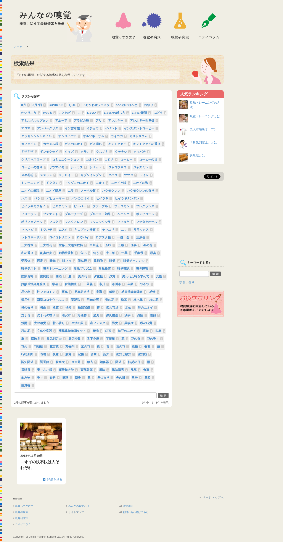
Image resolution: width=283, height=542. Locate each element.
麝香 (80, 377)
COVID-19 (57, 105)
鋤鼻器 (106, 362)
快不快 (146, 284)
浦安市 (68, 315)
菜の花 (87, 346)
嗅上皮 (68, 260)
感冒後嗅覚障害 (133, 292)
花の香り (155, 338)
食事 (148, 370)
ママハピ (29, 229)
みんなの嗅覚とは (78, 506)
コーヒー (128, 159)
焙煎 (155, 315)
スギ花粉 (29, 175)
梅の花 (155, 299)
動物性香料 (68, 253)
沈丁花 (27, 315)
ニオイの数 (142, 183)
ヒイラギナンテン (129, 198)
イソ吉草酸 (74, 128)
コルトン (94, 159)
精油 (98, 331)
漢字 (129, 315)
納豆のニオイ (129, 331)
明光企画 (95, 299)
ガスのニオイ (76, 144)
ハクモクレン (113, 190)
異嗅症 (130, 323)
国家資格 (29, 276)
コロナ (111, 159)
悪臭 (67, 292)
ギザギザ (29, 151)
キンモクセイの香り (148, 144)
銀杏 (92, 362)
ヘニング (125, 214)
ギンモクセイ (51, 151)
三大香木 (29, 245)
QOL (74, 105)
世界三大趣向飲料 (73, 245)
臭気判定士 (56, 338)
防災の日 (136, 362)
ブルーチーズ (76, 214)
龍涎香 (27, 385)
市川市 (118, 284)
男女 (117, 323)
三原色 (142, 237)
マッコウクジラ (102, 222)
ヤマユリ (110, 229)
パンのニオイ (82, 198)
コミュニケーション (67, 159)
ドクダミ (54, 183)
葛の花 (122, 346)
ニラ (73, 190)
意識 (101, 292)
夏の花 (84, 276)
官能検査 (73, 284)
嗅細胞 (100, 260)
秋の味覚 (148, 323)
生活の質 (79, 323)
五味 (110, 245)
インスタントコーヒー (141, 128)
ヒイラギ (104, 198)
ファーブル (102, 206)
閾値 (120, 362)
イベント (113, 128)
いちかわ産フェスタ (98, 105)
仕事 (135, 245)
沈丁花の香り (48, 315)
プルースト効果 (102, 214)
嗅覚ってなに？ (123, 26)
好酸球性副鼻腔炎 (35, 284)
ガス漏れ (98, 144)
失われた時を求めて (137, 276)
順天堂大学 (68, 370)
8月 (25, 105)
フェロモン (123, 206)
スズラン (48, 175)
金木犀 (77, 362)
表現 (45, 354)
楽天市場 (114, 307)
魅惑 (67, 377)
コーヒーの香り (33, 167)
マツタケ (125, 222)
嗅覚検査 (107, 268)
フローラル (30, 214)
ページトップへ (213, 497)
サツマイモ (58, 167)
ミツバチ (48, 229)
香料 (54, 377)
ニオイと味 (120, 183)
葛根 (137, 346)
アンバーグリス (49, 128)
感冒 (114, 292)
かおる (49, 112)
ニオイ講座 (55, 190)
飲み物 (27, 377)
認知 (108, 354)
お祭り (150, 105)
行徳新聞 (29, 354)
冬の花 (149, 245)
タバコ (114, 175)
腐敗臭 (37, 338)
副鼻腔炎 (48, 253)
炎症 (142, 315)
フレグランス (147, 206)
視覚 (58, 354)
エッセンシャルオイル (38, 136)
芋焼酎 (112, 338)
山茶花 (90, 284)
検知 (70, 307)
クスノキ (104, 151)
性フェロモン (48, 292)
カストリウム (140, 136)
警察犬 (62, 362)
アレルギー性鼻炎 (144, 120)
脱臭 (160, 331)
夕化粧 (100, 276)
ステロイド (68, 175)
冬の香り (29, 253)
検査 (58, 307)
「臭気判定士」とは (203, 142)
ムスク (65, 229)
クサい (86, 151)
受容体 (27, 260)
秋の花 (27, 331)
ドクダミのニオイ (79, 183)
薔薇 (149, 346)
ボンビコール (147, 214)
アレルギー (117, 120)
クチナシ (123, 151)
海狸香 (83, 315)
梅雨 (45, 307)
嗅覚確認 (125, 268)
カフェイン (30, 144)
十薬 (126, 253)
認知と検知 (125, 354)
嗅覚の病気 (151, 26)
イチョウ (95, 128)
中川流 (96, 245)
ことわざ (67, 112)
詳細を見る (54, 479)
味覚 (54, 260)
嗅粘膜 (84, 260)
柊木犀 (139, 299)
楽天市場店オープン (203, 129)
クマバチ (141, 151)
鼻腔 (149, 377)
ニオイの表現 (32, 190)
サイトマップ (76, 512)
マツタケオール (148, 222)
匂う (98, 253)
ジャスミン (142, 167)
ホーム (18, 46)
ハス (26, 198)
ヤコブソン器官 (87, 229)
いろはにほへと (128, 105)
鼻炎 (137, 377)
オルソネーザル (95, 136)
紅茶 (110, 331)
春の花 (111, 299)
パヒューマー (58, 198)
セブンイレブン (93, 175)
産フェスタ (99, 323)
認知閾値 (29, 362)
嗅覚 (114, 260)
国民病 (46, 276)
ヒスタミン (61, 206)
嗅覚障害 (144, 268)
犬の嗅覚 (42, 323)
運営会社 (128, 506)
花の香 (137, 338)
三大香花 (48, 245)
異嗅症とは (197, 155)
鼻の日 (122, 377)
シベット (98, 167)
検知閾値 (86, 307)
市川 (104, 284)
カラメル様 (52, 144)
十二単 (112, 253)
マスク (55, 222)
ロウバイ (85, 237)
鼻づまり (105, 377)
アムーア (63, 120)
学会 (57, 284)
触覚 (70, 354)
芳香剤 (71, 346)
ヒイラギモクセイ (35, 206)
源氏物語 (114, 315)
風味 (104, 370)
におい (94, 112)
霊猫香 (27, 370)
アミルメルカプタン (36, 120)
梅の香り (29, 307)
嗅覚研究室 (180, 26)
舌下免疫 (95, 338)
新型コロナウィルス (52, 299)
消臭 (98, 315)
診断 (96, 354)
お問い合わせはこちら (136, 512)
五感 (123, 245)
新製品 (77, 299)
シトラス (79, 167)
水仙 (130, 307)
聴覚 (148, 331)
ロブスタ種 (105, 237)
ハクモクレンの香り (142, 190)
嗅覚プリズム (85, 268)
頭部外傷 (88, 370)
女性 (161, 276)
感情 (154, 292)
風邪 (135, 370)
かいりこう (30, 112)
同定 (42, 260)
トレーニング (32, 183)
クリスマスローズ (35, 159)
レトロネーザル (33, 237)
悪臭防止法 (83, 292)
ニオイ (102, 183)
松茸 (126, 299)
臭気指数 (76, 338)
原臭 (155, 253)
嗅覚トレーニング (57, 268)
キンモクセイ (119, 144)
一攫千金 (125, 237)
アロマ (27, 128)
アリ (101, 120)
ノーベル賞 (90, 190)
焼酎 (26, 323)
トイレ (146, 175)
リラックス (143, 229)
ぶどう (160, 112)
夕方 (114, 276)
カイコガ (119, 136)
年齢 (132, 284)
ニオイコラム (208, 26)
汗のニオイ (147, 307)
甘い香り (61, 323)
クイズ (71, 151)
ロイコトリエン (61, 237)
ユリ (126, 229)
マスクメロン (76, 222)
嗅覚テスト (30, 268)
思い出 (27, 292)
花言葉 (56, 346)
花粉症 (40, 346)
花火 (26, 346)
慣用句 (27, 299)
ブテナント (52, 214)
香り (42, 377)
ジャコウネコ (119, 167)
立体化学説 (46, 331)
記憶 (83, 354)
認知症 (144, 354)
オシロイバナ (69, 136)
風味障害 (120, 370)
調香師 (46, 362)
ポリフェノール (33, 222)
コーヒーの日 (150, 159)
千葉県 (140, 253)
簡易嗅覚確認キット (74, 331)
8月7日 (39, 105)
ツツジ (130, 175)
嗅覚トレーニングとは (205, 116)
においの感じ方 (116, 112)
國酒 (61, 276)
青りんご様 (46, 370)
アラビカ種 (83, 120)
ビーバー (82, 206)
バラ (39, 198)
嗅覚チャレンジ (135, 260)
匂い (85, 253)
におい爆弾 (141, 112)
